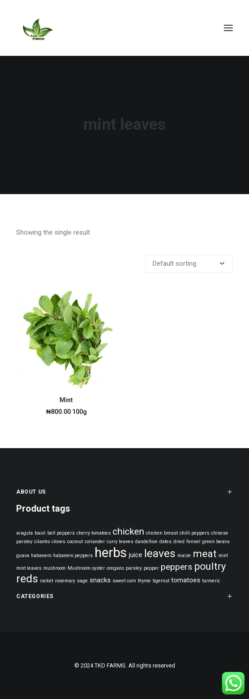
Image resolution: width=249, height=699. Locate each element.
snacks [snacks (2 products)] (100, 580)
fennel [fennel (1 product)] (193, 542)
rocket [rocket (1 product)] (46, 581)
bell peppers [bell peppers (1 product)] (61, 533)
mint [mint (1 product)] (223, 555)
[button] (228, 28)
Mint (66, 400)
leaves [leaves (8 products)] (160, 553)
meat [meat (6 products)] (205, 553)
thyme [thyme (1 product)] (144, 581)
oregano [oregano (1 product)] (115, 568)
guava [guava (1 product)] (22, 555)
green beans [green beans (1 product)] (216, 542)
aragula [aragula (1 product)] (24, 533)
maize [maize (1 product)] (184, 555)
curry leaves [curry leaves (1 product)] (120, 542)
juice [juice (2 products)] (135, 555)
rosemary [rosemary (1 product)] (65, 581)
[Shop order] (189, 263)
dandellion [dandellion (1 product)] (146, 542)
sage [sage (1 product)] (82, 581)
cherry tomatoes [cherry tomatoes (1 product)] (94, 533)
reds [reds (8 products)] (27, 578)
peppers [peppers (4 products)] (176, 567)
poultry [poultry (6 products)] (210, 566)
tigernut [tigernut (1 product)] (161, 581)
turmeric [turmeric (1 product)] (211, 581)
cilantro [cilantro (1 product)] (42, 542)
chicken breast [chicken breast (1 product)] (162, 533)
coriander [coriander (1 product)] (95, 542)
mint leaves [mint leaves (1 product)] (28, 568)
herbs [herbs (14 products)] (111, 552)
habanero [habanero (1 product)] (41, 555)
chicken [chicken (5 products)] (128, 531)
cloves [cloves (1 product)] (58, 542)
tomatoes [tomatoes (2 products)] (185, 580)
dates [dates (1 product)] (165, 542)
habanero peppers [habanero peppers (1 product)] (73, 555)
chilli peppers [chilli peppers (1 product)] (194, 533)
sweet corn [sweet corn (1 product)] (124, 581)
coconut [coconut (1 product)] (75, 542)
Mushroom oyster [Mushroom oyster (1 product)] (86, 568)
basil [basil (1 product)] (40, 533)
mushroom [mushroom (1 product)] (54, 568)
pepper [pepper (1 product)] (151, 568)
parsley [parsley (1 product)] (134, 568)
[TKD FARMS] (37, 28)
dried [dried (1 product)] (179, 542)
